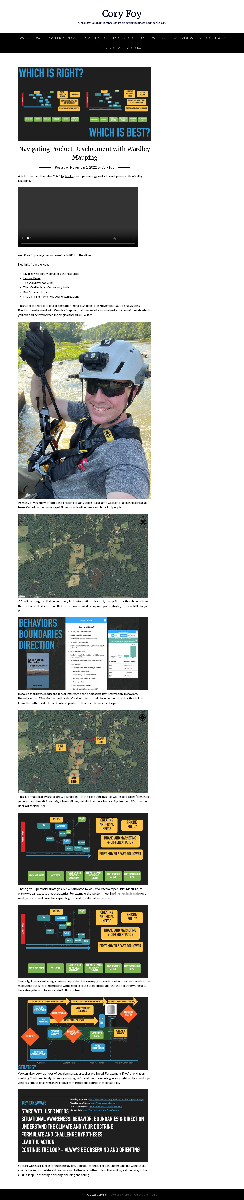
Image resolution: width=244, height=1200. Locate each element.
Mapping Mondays (63, 38)
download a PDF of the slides (72, 255)
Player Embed (94, 38)
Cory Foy (122, 13)
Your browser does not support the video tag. (78, 217)
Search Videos (123, 38)
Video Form (111, 48)
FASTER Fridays (30, 38)
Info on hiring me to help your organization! (51, 296)
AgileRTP (67, 176)
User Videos (183, 38)
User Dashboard (154, 38)
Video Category (212, 38)
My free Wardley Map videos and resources (51, 273)
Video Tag (135, 48)
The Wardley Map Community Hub (46, 287)
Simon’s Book (31, 278)
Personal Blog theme (145, 1194)
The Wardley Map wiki (38, 282)
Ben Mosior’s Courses (37, 292)
